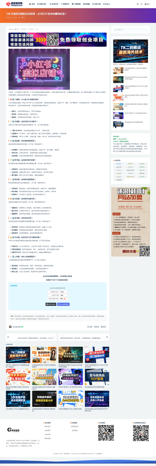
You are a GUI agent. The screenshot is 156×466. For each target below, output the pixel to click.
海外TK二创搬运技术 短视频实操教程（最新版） (128, 64)
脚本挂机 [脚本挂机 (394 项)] (142, 173)
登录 (147, 4)
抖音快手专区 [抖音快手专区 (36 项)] (130, 170)
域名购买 (75, 430)
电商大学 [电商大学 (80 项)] (142, 170)
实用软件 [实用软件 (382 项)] (142, 167)
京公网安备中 (99, 453)
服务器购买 (74, 426)
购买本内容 (50, 304)
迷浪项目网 (16, 326)
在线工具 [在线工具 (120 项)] (118, 167)
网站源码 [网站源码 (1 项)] (130, 173)
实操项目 (47, 430)
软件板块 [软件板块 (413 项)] (142, 176)
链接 (103, 327)
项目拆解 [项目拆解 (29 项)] (118, 180)
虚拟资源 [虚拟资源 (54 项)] (118, 176)
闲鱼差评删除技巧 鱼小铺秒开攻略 (70, 409)
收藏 (89, 327)
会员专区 (8, 17)
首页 (17, 29)
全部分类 (23, 29)
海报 (96, 327)
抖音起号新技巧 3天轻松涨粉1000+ (70, 387)
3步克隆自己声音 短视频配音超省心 (18, 409)
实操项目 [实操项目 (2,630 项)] (130, 167)
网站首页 (47, 426)
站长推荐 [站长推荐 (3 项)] (118, 173)
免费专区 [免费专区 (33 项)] (130, 164)
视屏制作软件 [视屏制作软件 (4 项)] (130, 176)
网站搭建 (47, 438)
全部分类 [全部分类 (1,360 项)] (142, 164)
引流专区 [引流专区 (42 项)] (118, 170)
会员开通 (47, 434)
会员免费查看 (63, 304)
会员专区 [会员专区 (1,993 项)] (118, 164)
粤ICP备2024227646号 (88, 453)
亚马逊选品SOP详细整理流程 (94, 387)
